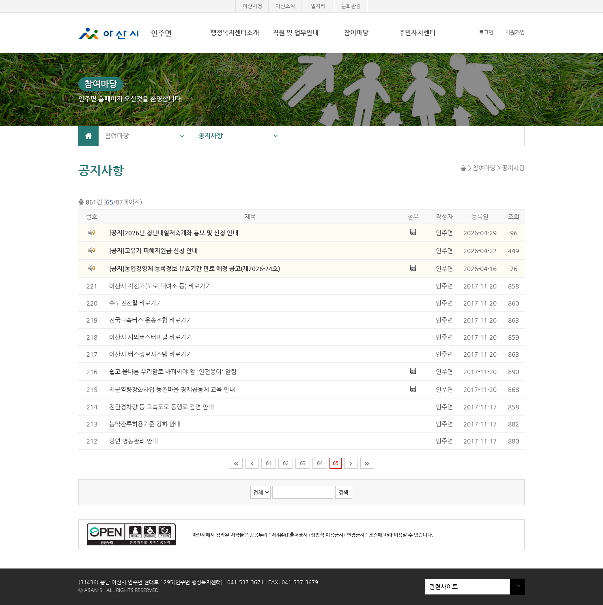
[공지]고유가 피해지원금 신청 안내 (153, 250)
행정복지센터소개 (234, 33)
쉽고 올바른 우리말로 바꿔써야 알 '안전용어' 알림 (173, 371)
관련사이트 (467, 586)
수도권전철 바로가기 (135, 302)
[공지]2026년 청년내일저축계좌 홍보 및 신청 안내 (173, 232)
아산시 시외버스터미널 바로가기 (150, 337)
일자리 (318, 6)
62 (286, 463)
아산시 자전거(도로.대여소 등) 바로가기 (160, 285)
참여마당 (356, 33)
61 (268, 463)
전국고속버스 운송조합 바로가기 (150, 319)
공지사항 (210, 136)
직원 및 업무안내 (296, 33)
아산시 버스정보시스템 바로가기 (150, 354)
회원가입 (515, 32)
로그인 (486, 32)
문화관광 (351, 6)
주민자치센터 (417, 33)
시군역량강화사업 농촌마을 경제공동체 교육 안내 (172, 389)
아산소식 (285, 6)
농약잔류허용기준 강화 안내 (145, 423)
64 (320, 463)
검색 (343, 492)
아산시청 (252, 6)
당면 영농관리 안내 (133, 440)
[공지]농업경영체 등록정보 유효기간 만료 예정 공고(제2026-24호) (194, 268)
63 (303, 463)
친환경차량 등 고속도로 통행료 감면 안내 (161, 406)
